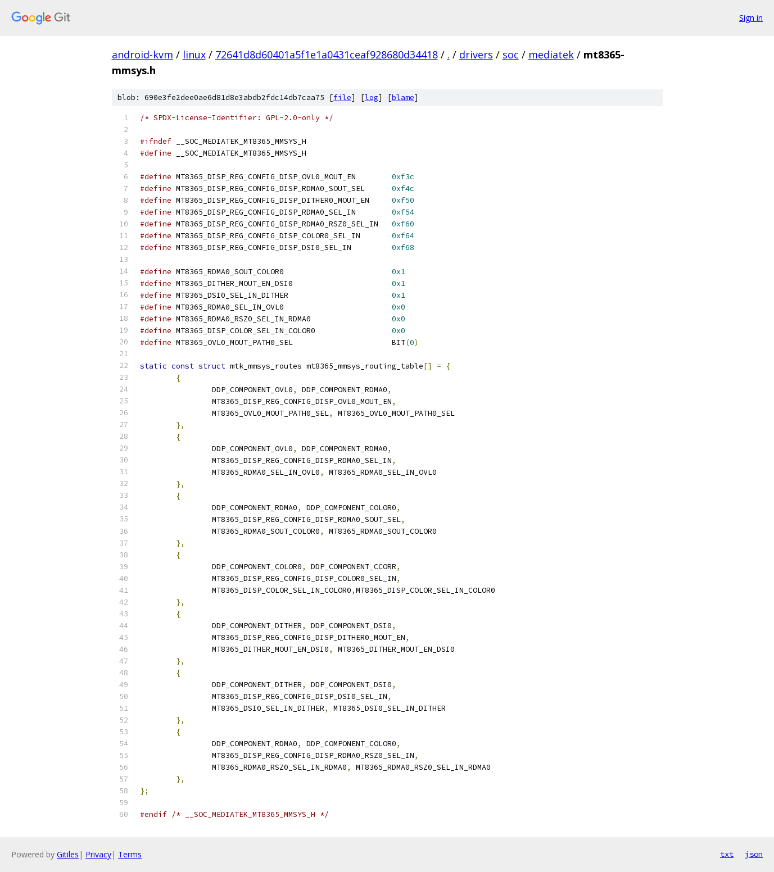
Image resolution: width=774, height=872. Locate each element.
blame (403, 97)
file (342, 97)
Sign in (751, 17)
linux (194, 54)
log (371, 97)
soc (511, 54)
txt (727, 854)
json (754, 854)
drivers (476, 54)
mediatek (551, 54)
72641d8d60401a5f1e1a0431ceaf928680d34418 (326, 54)
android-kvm (142, 54)
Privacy (98, 854)
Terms (130, 854)
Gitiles (68, 854)
